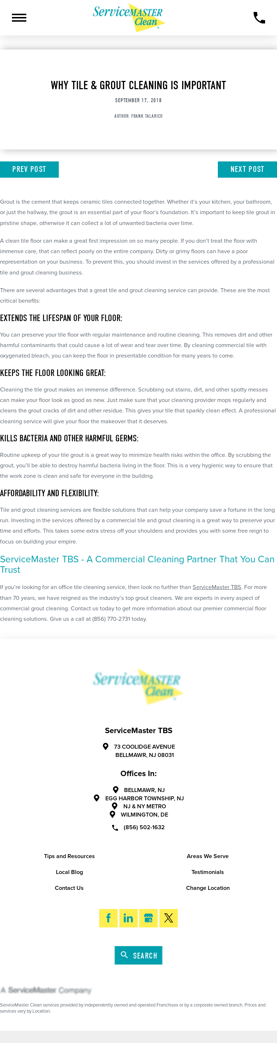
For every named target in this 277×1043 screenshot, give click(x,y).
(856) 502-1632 (138, 827)
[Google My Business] (148, 918)
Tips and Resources (69, 856)
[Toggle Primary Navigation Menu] (19, 18)
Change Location (208, 888)
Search (139, 955)
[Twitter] (168, 918)
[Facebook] (108, 918)
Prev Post (29, 169)
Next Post (247, 169)
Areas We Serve (208, 856)
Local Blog (69, 872)
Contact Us (69, 888)
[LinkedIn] (128, 918)
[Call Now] (259, 18)
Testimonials (208, 872)
